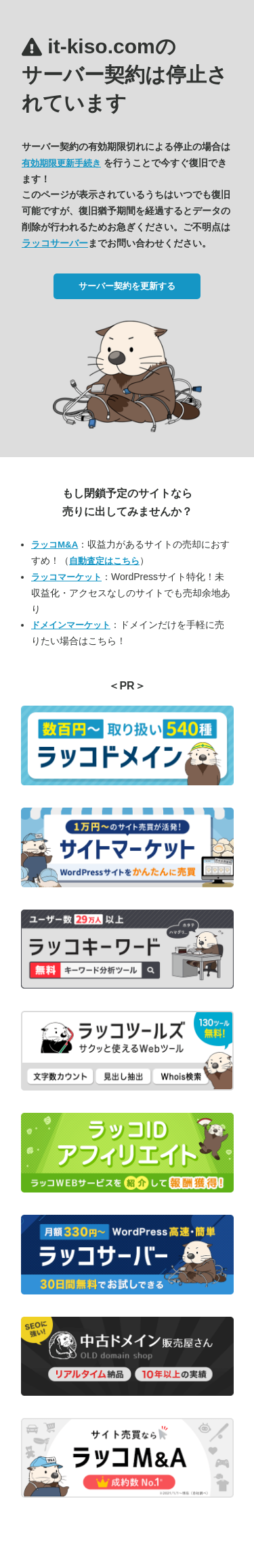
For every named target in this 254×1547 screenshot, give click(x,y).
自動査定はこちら (104, 561)
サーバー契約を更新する (127, 286)
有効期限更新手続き (61, 163)
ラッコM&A (54, 545)
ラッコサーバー (55, 243)
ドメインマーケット (70, 625)
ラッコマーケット (66, 577)
